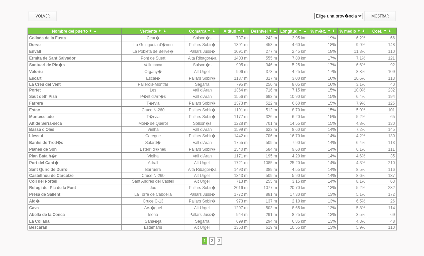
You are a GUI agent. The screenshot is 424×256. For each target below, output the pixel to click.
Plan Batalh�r (42, 156)
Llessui (35, 136)
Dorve (34, 44)
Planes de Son (42, 149)
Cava (33, 208)
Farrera (35, 103)
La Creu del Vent (44, 84)
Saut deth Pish (42, 96)
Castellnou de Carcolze (51, 175)
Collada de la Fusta (47, 38)
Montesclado (41, 116)
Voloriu (35, 71)
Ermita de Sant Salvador (52, 58)
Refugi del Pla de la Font (52, 187)
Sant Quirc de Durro (47, 169)
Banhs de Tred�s (45, 142)
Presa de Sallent (44, 194)
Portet (34, 90)
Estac (34, 110)
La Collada (39, 221)
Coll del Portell (42, 181)
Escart (35, 78)
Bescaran (37, 227)
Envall (34, 51)
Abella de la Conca (46, 214)
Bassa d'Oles (41, 129)
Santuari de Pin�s (46, 65)
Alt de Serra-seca (45, 123)
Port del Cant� (43, 162)
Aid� (34, 201)
